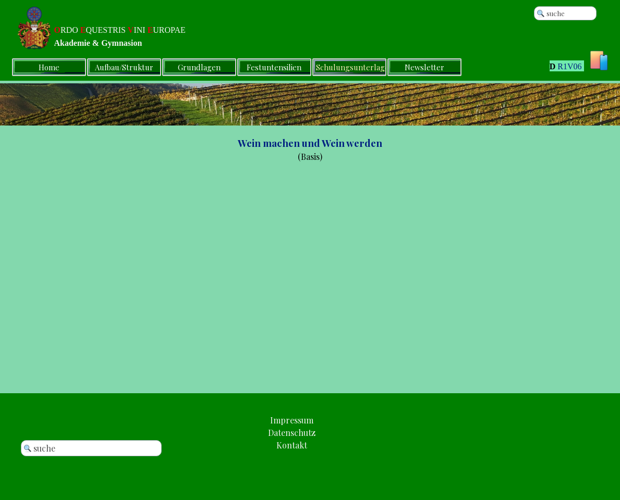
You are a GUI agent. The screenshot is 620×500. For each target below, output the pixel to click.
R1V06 (569, 66)
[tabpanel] (553, 67)
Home (49, 67)
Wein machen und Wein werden (310, 142)
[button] (291, 445)
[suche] (565, 13)
